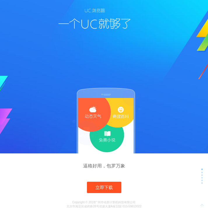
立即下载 (104, 187)
